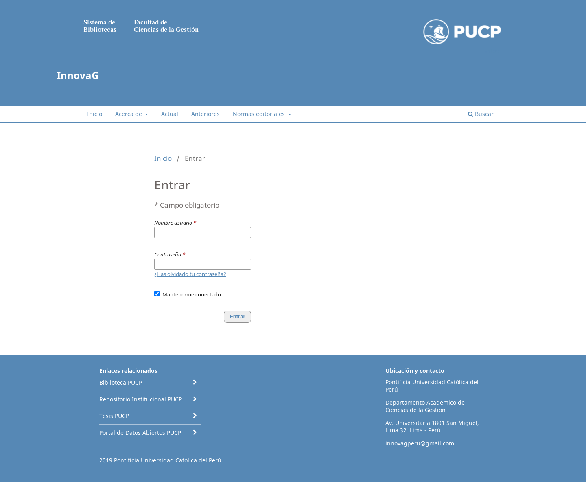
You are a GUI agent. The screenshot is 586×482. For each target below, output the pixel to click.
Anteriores (205, 114)
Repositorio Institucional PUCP (140, 399)
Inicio (94, 114)
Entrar (491, 51)
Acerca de (129, 114)
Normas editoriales (259, 114)
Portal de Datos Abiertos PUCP (140, 432)
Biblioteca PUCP (120, 382)
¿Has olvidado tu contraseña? (190, 274)
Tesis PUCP (114, 416)
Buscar (481, 114)
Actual (169, 114)
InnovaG (77, 75)
